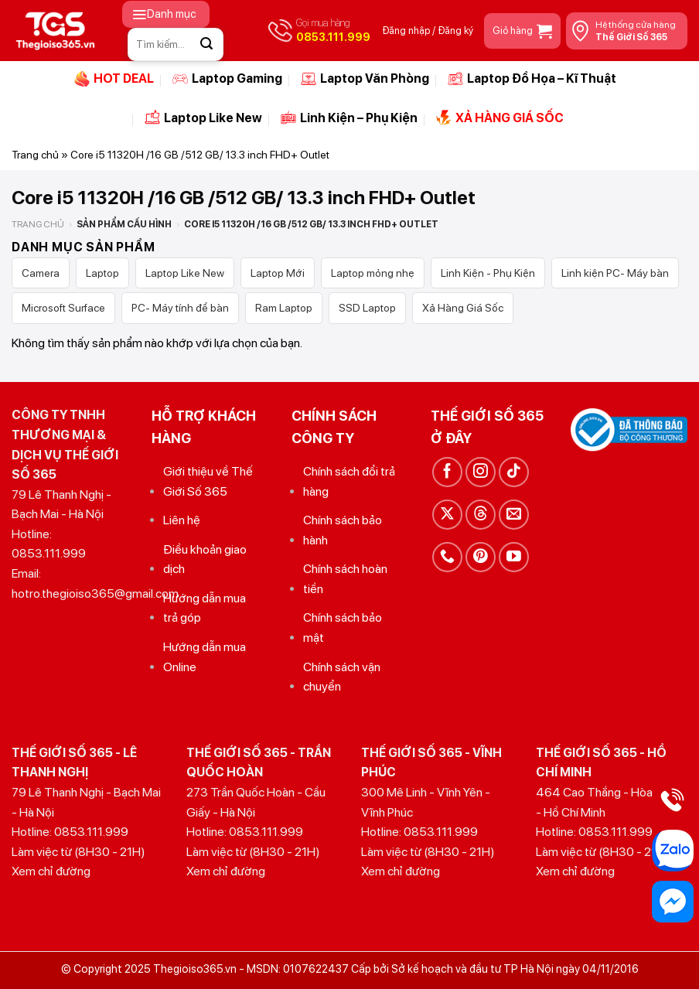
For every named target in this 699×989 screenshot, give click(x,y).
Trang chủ (35, 154)
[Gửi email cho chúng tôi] (514, 515)
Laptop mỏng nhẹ (372, 273)
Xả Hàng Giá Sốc (462, 308)
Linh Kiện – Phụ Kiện (349, 117)
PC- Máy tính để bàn (180, 308)
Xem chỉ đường (51, 871)
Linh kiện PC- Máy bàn (615, 273)
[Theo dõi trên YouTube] (514, 557)
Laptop (102, 273)
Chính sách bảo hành (342, 530)
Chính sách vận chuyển (341, 677)
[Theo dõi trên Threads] (480, 515)
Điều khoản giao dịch (205, 559)
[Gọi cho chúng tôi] (447, 557)
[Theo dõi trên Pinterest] (480, 557)
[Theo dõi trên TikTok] (514, 472)
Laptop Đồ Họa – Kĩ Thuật (532, 79)
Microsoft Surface (63, 308)
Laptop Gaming (227, 79)
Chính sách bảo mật (342, 627)
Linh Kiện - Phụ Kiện (488, 273)
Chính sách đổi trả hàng (349, 481)
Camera (41, 273)
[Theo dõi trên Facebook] (447, 472)
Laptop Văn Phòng (365, 79)
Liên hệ (181, 520)
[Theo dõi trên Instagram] (480, 472)
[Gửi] (207, 44)
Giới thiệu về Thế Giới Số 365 (208, 481)
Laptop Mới (278, 273)
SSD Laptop (367, 308)
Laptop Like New (203, 117)
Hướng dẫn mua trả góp (204, 608)
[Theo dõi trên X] (447, 515)
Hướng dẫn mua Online (204, 656)
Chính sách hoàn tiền (345, 578)
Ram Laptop (283, 308)
